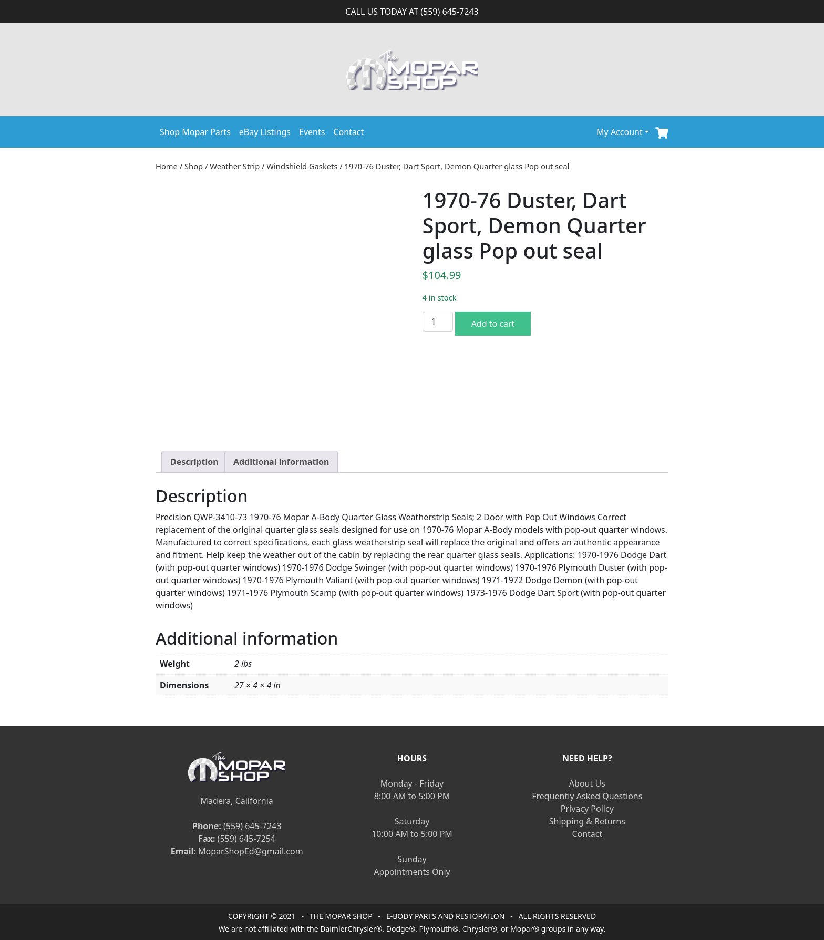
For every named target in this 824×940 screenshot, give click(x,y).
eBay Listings (265, 132)
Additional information (281, 462)
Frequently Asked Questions (587, 796)
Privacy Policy (587, 808)
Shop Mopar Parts (195, 132)
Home (167, 166)
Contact (348, 132)
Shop (193, 166)
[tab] (194, 462)
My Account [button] (619, 132)
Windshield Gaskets (301, 166)
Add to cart (493, 323)
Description (194, 462)
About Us (587, 783)
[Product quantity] (438, 322)
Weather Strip (235, 166)
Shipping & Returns (587, 821)
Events (312, 132)
